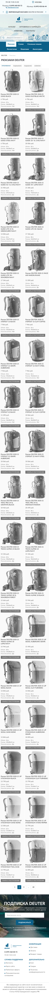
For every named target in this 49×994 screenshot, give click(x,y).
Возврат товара (36, 954)
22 (33, 887)
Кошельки (25, 49)
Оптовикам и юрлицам (30, 27)
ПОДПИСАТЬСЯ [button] (24, 922)
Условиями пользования (22, 929)
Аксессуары (37, 49)
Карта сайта (10, 966)
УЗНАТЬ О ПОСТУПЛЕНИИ (10, 110)
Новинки (18, 31)
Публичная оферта (13, 970)
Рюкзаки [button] (11, 44)
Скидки (33, 966)
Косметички (12, 49)
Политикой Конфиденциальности (35, 927)
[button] (12, 7)
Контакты (30, 31)
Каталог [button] (12, 27)
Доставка (33, 947)
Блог (32, 963)
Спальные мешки (34, 44)
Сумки (21, 44)
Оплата (33, 951)
